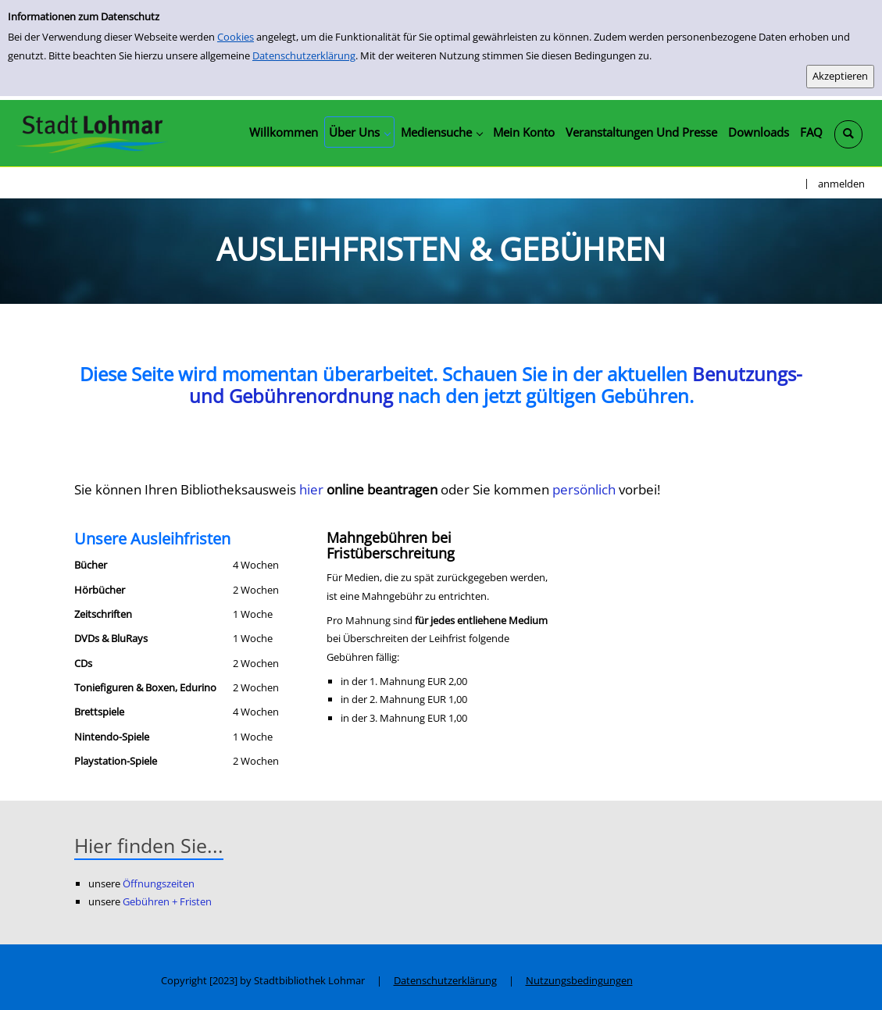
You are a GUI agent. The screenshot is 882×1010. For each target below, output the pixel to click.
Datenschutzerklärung (303, 55)
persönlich (585, 489)
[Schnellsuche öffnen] (848, 134)
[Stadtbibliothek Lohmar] (92, 133)
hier (313, 489)
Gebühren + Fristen (167, 901)
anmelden (841, 184)
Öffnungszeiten (159, 883)
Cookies (235, 37)
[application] (359, 132)
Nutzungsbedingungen (579, 980)
